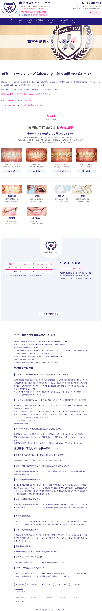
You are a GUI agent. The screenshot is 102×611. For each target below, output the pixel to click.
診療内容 (30, 21)
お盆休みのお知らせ (9, 105)
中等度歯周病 (61, 171)
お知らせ (28, 100)
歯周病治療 (39, 21)
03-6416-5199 (94, 3)
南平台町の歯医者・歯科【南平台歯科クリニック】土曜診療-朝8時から (25, 94)
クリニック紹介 (63, 21)
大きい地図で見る (51, 314)
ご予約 (78, 268)
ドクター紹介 (51, 21)
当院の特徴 (20, 21)
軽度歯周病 (37, 171)
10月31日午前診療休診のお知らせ (32, 105)
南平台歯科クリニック (35, 3)
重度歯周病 (86, 171)
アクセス (95, 12)
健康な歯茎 (12, 171)
